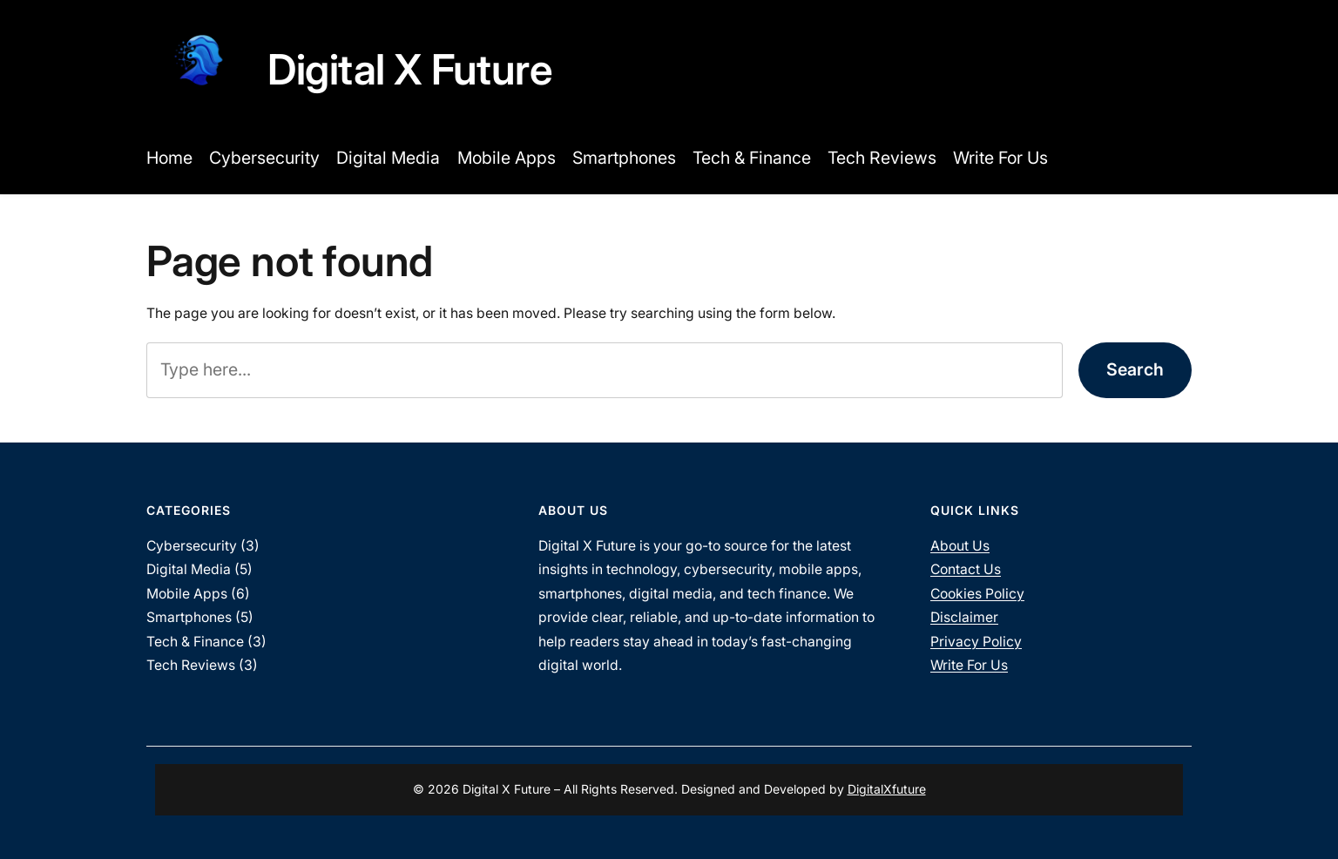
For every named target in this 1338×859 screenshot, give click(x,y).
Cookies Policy (977, 593)
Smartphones (189, 617)
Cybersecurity (191, 546)
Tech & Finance (195, 641)
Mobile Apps (186, 593)
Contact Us (965, 569)
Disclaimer (964, 617)
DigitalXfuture (887, 788)
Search (1135, 369)
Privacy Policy (976, 641)
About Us (960, 546)
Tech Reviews (190, 665)
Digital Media (188, 569)
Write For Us (969, 665)
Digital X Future (409, 69)
